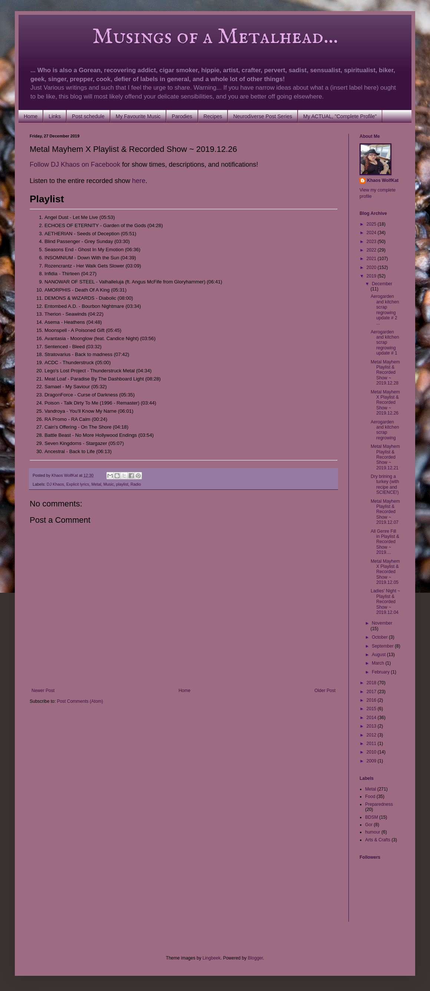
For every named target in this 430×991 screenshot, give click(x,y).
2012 (372, 735)
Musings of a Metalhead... (184, 37)
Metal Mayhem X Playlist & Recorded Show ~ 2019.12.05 (385, 572)
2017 (372, 691)
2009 (372, 761)
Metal (96, 484)
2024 (372, 232)
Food (370, 796)
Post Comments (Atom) (80, 701)
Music (108, 484)
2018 (372, 682)
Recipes (213, 116)
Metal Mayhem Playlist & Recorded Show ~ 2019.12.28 (385, 372)
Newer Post (43, 690)
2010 (372, 752)
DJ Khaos (55, 484)
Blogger (255, 958)
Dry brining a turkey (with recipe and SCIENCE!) (385, 484)
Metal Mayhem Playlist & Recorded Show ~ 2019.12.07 (385, 512)
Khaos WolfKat (382, 180)
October (380, 637)
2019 (372, 276)
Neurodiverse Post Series (262, 116)
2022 (372, 250)
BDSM (371, 817)
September (383, 646)
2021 (372, 258)
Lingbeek (211, 958)
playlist (122, 484)
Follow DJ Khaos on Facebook (75, 164)
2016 (372, 700)
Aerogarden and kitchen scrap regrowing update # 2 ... (385, 310)
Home (30, 116)
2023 (372, 241)
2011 (372, 743)
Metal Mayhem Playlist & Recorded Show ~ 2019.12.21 (385, 457)
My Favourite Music (138, 116)
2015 (372, 708)
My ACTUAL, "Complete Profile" (340, 116)
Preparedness (379, 804)
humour (372, 832)
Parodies (182, 116)
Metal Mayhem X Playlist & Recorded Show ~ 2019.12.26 (385, 402)
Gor (369, 824)
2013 (372, 726)
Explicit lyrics (77, 484)
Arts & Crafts (377, 839)
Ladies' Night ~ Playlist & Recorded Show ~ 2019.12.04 (385, 601)
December (382, 283)
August (379, 654)
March (379, 663)
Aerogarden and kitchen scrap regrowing (385, 429)
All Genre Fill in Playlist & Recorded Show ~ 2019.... (385, 542)
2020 (372, 267)
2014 (372, 717)
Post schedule (88, 116)
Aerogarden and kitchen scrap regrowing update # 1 (385, 342)
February (381, 672)
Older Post (324, 690)
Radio (135, 484)
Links (55, 116)
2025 (372, 224)
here (138, 180)
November (382, 623)
